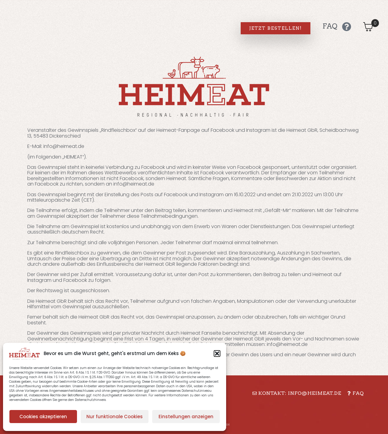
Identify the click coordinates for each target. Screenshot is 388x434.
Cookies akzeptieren (43, 416)
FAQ (330, 26)
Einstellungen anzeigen (186, 416)
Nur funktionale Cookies (114, 416)
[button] (217, 353)
